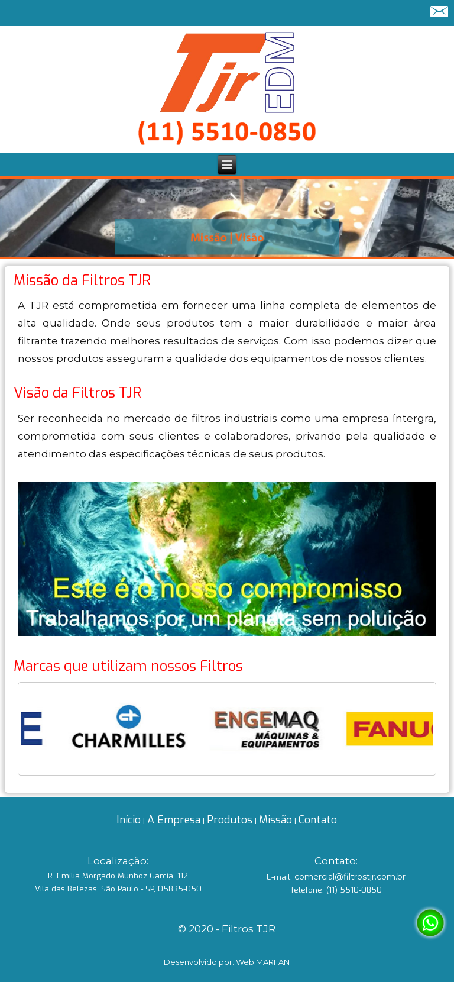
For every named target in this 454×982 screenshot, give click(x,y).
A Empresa (173, 820)
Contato (318, 820)
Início (128, 820)
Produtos (229, 820)
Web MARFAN (263, 962)
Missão (275, 820)
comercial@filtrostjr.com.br (350, 876)
